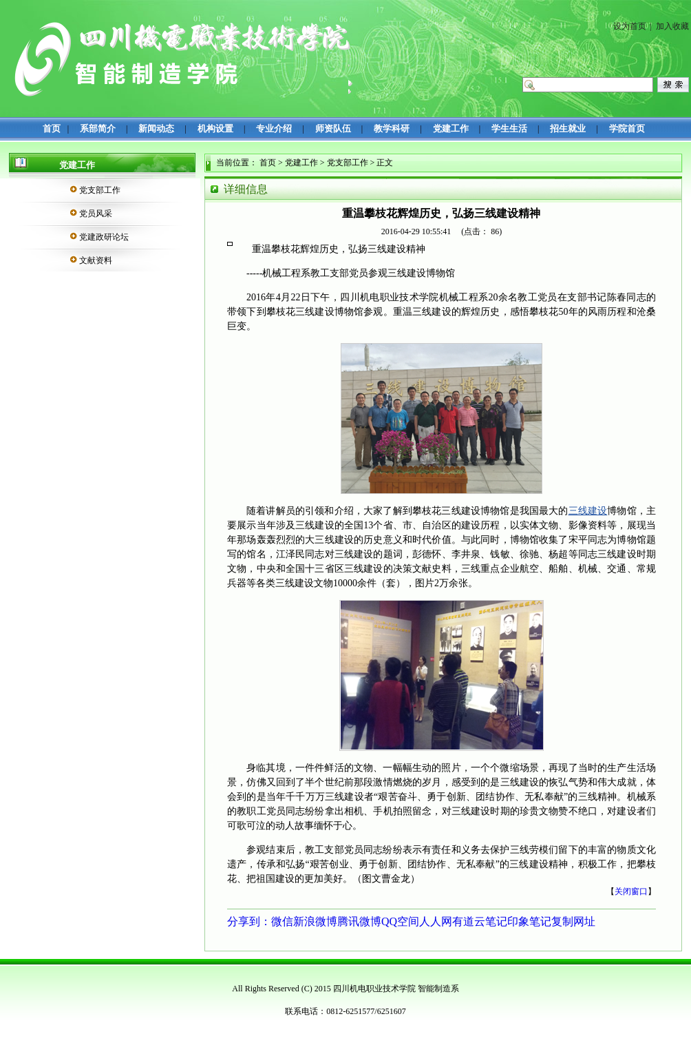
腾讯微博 (359, 921)
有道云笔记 (479, 921)
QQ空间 (400, 921)
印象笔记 (529, 921)
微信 (282, 921)
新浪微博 (315, 921)
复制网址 (573, 921)
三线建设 (588, 511)
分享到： (249, 921)
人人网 (435, 921)
